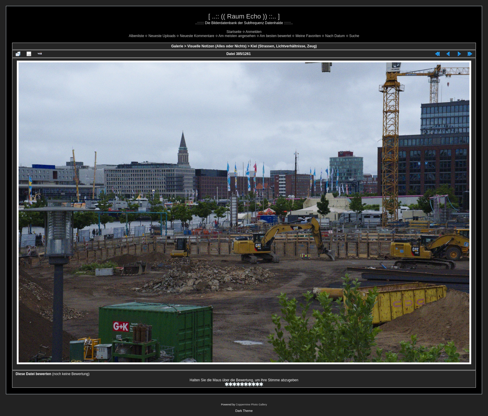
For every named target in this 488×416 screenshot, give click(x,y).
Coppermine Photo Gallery (251, 404)
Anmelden (253, 32)
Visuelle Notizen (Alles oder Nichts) (216, 46)
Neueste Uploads (162, 36)
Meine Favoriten (308, 36)
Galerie (177, 46)
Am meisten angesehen (236, 36)
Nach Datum (335, 36)
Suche (354, 36)
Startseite (234, 32)
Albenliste (136, 36)
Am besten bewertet (275, 36)
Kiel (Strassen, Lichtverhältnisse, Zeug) (283, 46)
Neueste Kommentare (197, 36)
